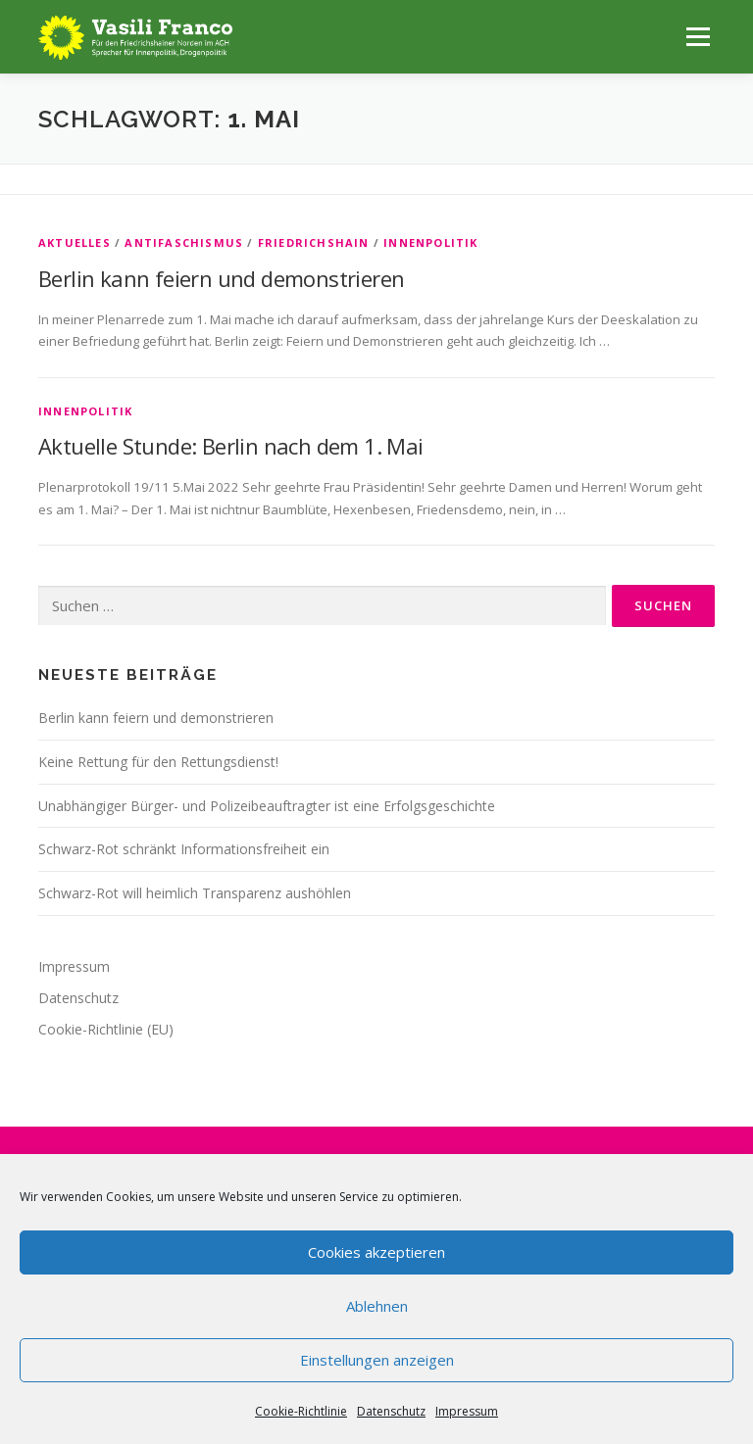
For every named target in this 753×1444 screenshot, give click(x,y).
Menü (697, 36)
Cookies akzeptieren (376, 1252)
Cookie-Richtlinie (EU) (106, 1029)
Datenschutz (391, 1411)
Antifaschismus (184, 242)
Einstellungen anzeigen (377, 1360)
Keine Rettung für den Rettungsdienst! (158, 761)
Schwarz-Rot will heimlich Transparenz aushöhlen (194, 893)
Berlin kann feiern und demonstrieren (221, 278)
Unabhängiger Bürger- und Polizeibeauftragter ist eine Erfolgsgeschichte (266, 805)
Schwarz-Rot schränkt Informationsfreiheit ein (183, 849)
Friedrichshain (314, 242)
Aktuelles (74, 242)
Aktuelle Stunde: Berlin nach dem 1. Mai (231, 445)
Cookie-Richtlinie (301, 1411)
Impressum (466, 1411)
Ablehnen (377, 1306)
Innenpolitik (430, 242)
